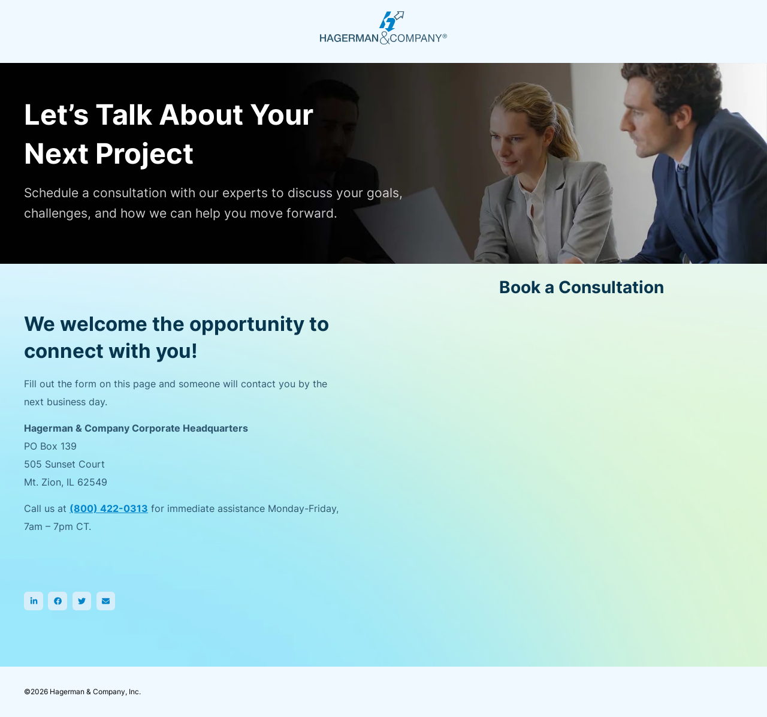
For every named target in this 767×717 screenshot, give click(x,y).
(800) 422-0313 (109, 508)
